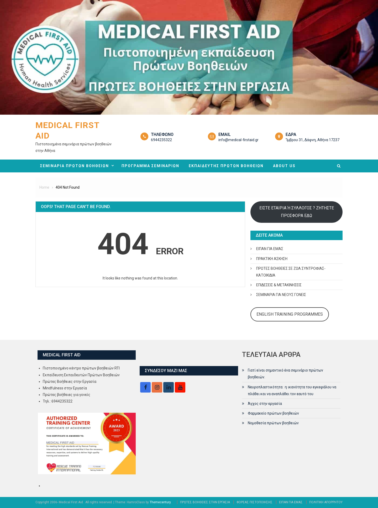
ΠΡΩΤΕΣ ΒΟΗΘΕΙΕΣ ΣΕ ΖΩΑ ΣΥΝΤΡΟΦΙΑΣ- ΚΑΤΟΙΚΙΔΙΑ (291, 271)
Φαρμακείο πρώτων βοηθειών (273, 413)
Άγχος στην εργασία (265, 403)
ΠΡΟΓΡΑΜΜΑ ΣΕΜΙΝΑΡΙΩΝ (150, 166)
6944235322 (161, 140)
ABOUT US (284, 166)
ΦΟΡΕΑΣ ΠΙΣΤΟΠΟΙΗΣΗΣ (254, 502)
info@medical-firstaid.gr (238, 140)
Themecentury (160, 502)
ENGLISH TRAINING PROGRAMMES (289, 314)
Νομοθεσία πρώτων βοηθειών (273, 423)
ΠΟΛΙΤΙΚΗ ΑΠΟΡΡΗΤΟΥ (326, 502)
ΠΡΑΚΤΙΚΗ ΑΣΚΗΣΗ (271, 259)
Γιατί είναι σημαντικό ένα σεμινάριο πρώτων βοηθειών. (285, 373)
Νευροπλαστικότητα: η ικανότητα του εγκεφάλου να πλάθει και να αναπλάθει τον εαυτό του (292, 390)
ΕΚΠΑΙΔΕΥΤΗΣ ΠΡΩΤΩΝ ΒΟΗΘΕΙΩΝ (226, 166)
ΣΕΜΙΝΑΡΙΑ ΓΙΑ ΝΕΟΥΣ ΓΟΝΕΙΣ (281, 295)
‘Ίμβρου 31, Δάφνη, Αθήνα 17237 (312, 140)
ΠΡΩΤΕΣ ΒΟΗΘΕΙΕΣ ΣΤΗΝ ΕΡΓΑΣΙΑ (205, 502)
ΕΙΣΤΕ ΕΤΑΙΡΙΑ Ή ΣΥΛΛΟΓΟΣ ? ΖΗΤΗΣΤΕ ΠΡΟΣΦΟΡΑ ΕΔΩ (296, 211)
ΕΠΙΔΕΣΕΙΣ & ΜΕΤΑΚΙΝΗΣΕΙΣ (279, 285)
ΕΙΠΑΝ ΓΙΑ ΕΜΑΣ (269, 249)
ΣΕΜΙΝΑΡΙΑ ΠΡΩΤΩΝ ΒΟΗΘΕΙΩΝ (74, 166)
